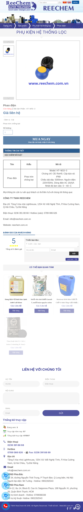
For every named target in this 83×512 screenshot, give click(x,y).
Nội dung (8, 391)
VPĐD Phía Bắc (15, 474)
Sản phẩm (22, 26)
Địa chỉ (10, 456)
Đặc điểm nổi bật (13, 155)
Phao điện (61, 26)
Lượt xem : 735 (72, 259)
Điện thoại (48, 379)
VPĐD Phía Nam (15, 484)
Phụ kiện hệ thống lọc (42, 26)
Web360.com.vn (64, 506)
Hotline (11, 449)
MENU (75, 2)
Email (6, 408)
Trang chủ (7, 26)
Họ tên (7, 379)
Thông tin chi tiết (14, 151)
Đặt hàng (15, 311)
